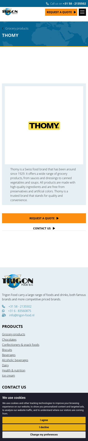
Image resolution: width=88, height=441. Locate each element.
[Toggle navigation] (82, 12)
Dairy (5, 365)
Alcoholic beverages (15, 360)
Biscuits (7, 350)
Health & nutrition (13, 370)
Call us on (66, 3)
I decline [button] (44, 427)
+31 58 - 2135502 (16, 306)
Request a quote (59, 12)
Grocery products (16, 28)
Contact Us (42, 228)
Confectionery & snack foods (20, 345)
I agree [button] (44, 420)
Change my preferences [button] (44, 434)
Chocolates (9, 340)
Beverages (8, 355)
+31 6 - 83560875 (16, 311)
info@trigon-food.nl (21, 315)
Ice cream (8, 376)
